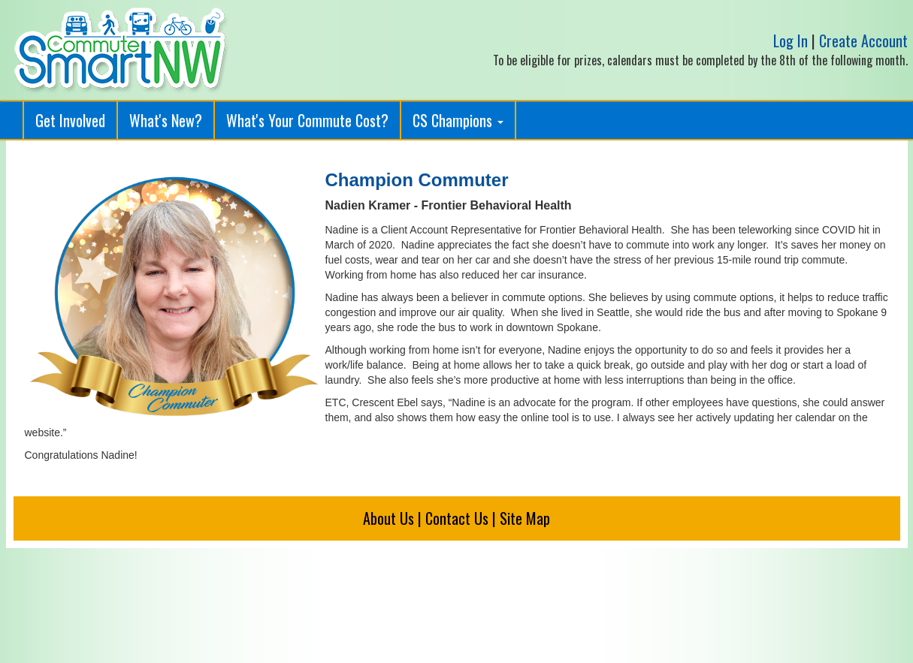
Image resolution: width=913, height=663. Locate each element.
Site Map (525, 518)
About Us (388, 518)
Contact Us (456, 518)
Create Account (863, 40)
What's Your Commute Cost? (307, 120)
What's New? (165, 120)
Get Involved (70, 120)
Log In (790, 40)
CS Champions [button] (458, 120)
